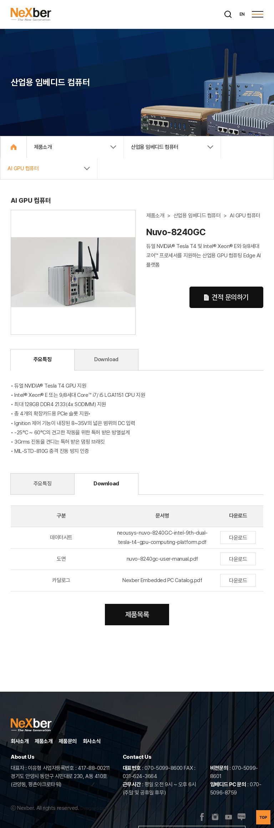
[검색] (228, 14)
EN (242, 14)
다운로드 (238, 538)
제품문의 (67, 741)
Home (13, 147)
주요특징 (42, 359)
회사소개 (20, 741)
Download (106, 359)
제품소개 (43, 741)
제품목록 (137, 614)
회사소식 (92, 741)
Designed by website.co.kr (104, 808)
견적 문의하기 (226, 297)
